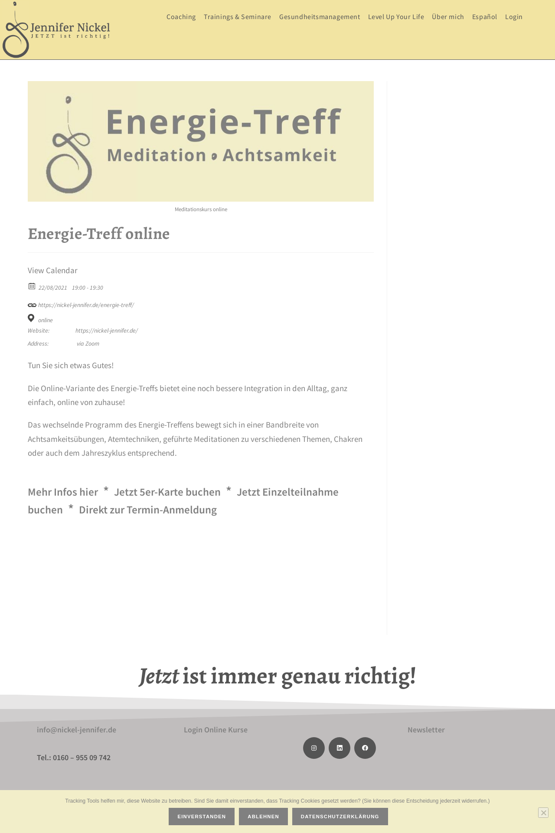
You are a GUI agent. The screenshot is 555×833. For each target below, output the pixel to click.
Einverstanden (203, 817)
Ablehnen (265, 817)
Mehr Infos (69, 491)
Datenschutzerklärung (341, 817)
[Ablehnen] (543, 813)
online (45, 320)
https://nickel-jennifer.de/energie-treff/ (81, 304)
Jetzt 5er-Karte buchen (191, 491)
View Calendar (53, 270)
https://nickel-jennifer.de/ (106, 330)
